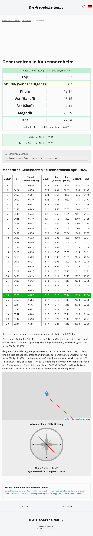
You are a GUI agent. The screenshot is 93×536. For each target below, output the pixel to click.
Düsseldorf (50, 491)
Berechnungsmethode (16, 153)
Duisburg (41, 493)
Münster (78, 493)
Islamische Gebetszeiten (11, 21)
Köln (28, 491)
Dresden (15, 493)
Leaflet (67, 419)
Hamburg (14, 491)
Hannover (24, 493)
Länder (24, 506)
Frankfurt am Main (38, 491)
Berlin (7, 491)
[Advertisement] (47, 40)
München (22, 491)
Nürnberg (33, 493)
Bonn (72, 493)
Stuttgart (60, 491)
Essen (82, 491)
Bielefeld (65, 493)
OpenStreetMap (77, 419)
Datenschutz (68, 506)
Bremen (8, 493)
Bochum (48, 493)
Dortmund (75, 491)
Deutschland (26, 21)
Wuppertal (57, 493)
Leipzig (67, 491)
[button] (46, 393)
